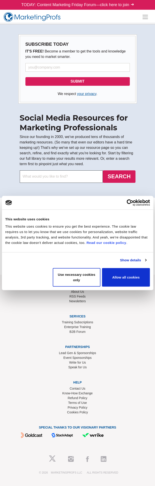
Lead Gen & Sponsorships (77, 353)
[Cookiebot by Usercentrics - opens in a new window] (130, 202)
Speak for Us (77, 367)
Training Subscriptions (77, 322)
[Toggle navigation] (145, 17)
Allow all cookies (126, 277)
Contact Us (77, 388)
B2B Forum (77, 332)
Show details (130, 260)
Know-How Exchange (77, 393)
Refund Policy (77, 398)
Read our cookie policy (106, 242)
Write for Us (77, 362)
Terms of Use (77, 403)
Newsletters (77, 301)
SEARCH (119, 176)
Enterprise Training (77, 327)
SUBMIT (77, 81)
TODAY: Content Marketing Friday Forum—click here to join (77, 4)
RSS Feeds (77, 296)
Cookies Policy (77, 412)
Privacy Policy (77, 407)
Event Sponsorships (77, 358)
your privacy (86, 94)
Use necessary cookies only (76, 277)
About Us (77, 291)
